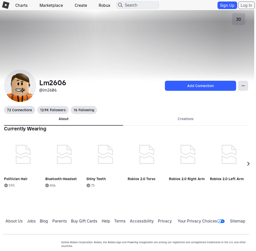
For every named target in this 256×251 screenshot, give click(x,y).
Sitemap (237, 221)
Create (81, 5)
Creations (186, 119)
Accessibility (142, 221)
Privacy (165, 221)
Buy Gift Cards (84, 221)
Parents (59, 221)
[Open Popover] (243, 86)
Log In (246, 5)
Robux (104, 5)
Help (106, 221)
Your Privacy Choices (201, 221)
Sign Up (227, 5)
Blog (44, 221)
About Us (14, 221)
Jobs (31, 221)
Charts (21, 5)
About (63, 119)
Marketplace (51, 5)
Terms (120, 221)
